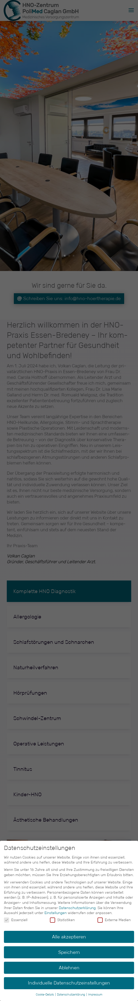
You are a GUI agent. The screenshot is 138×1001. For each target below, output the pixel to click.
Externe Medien (114, 919)
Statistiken (62, 919)
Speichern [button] (69, 952)
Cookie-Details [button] (45, 994)
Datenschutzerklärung (77, 907)
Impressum (95, 994)
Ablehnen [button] (69, 968)
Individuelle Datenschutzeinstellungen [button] (69, 983)
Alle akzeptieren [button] (69, 937)
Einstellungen (55, 912)
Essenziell (15, 919)
